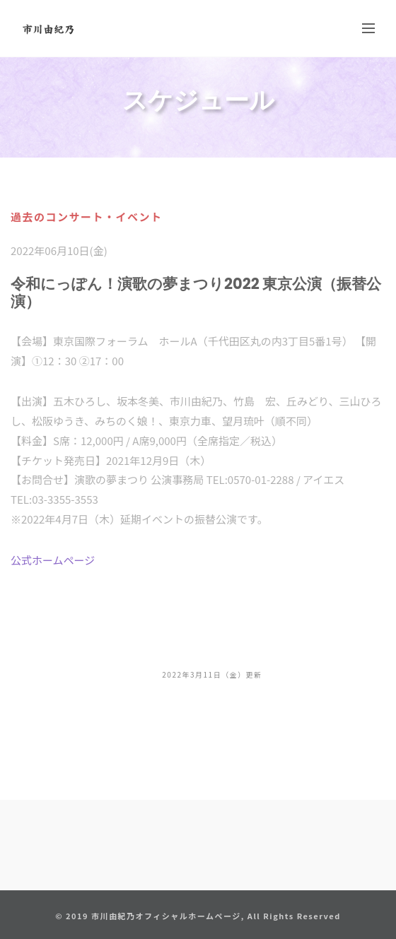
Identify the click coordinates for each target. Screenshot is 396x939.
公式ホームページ (53, 560)
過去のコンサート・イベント (87, 216)
